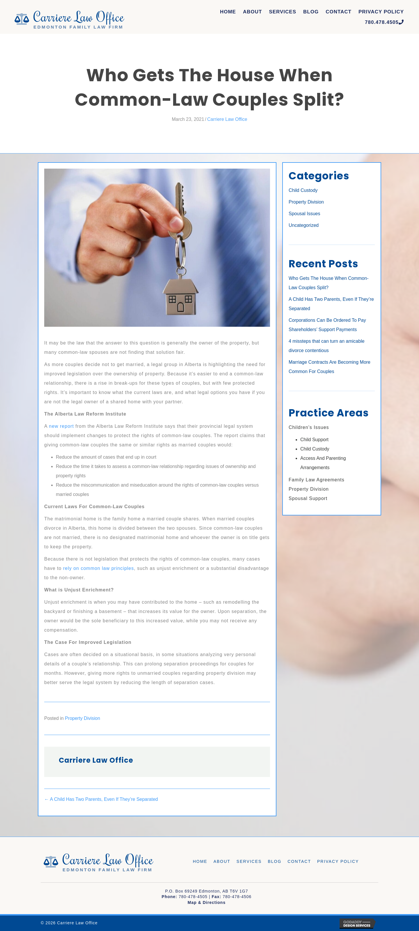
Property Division (82, 718)
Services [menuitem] (249, 861)
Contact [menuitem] (299, 861)
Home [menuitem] (200, 861)
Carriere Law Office (227, 119)
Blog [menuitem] (274, 861)
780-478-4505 (193, 896)
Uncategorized (304, 225)
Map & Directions (207, 902)
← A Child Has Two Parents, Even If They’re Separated (101, 799)
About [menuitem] (222, 861)
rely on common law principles (98, 568)
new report (61, 426)
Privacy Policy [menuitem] (338, 861)
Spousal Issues (304, 213)
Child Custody (303, 190)
